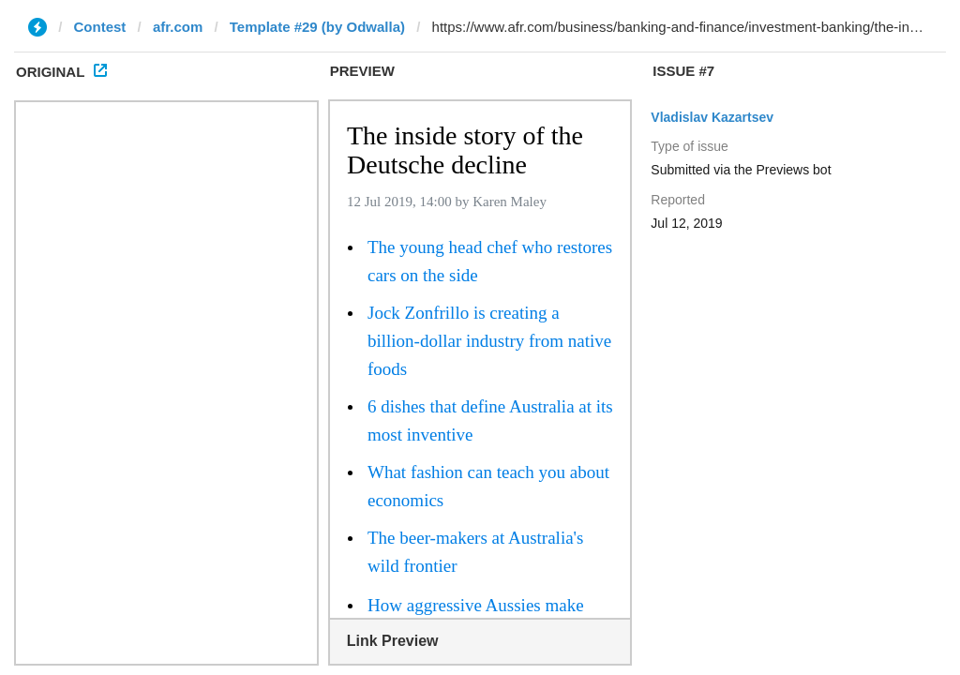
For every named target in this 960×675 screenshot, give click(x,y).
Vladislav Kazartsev (712, 117)
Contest (100, 27)
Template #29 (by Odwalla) (317, 27)
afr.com (177, 27)
